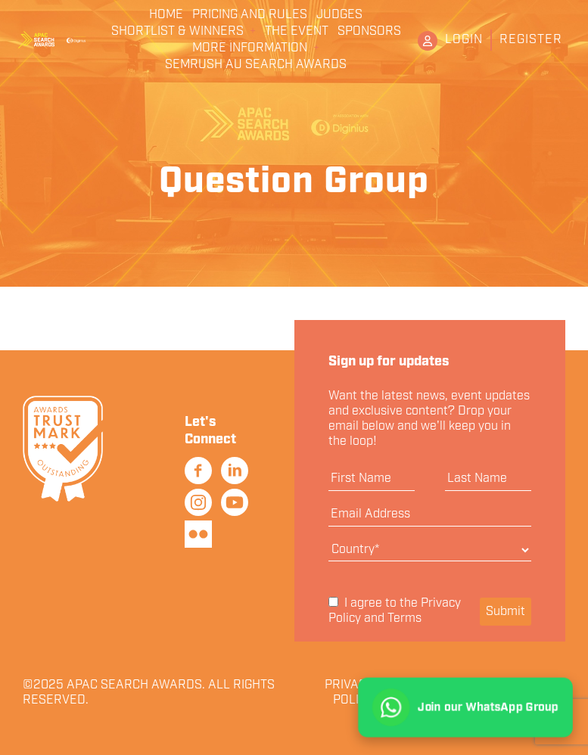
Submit (505, 612)
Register (530, 40)
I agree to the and (394, 611)
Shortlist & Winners (177, 32)
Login (464, 40)
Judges (339, 15)
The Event (296, 32)
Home (166, 15)
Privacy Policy (349, 693)
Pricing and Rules (249, 15)
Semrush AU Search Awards (256, 65)
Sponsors (369, 32)
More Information (249, 48)
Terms (404, 618)
